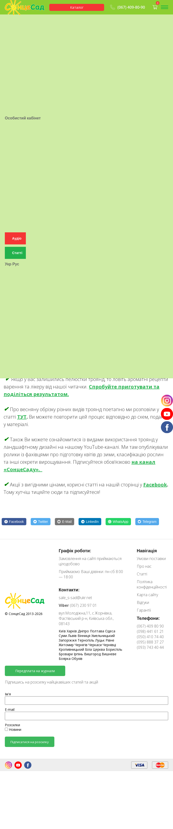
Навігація (147, 550)
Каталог (77, 7)
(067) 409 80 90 (150, 626)
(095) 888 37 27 (150, 642)
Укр (8, 386)
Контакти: (69, 590)
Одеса (110, 631)
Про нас (12, 25)
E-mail (9, 709)
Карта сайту (147, 594)
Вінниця (84, 635)
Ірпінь (79, 654)
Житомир (67, 644)
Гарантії (12, 41)
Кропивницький (72, 649)
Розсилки (12, 725)
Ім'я (8, 694)
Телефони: (148, 618)
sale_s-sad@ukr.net (75, 597)
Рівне (110, 640)
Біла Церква (95, 649)
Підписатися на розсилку (29, 742)
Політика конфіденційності (152, 584)
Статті (10, 36)
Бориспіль (114, 649)
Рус (15, 386)
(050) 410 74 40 (150, 636)
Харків (72, 631)
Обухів (77, 658)
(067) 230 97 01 (78, 605)
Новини (13, 729)
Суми (63, 635)
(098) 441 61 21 (150, 631)
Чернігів (81, 644)
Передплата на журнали (35, 671)
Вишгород (93, 654)
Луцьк (100, 640)
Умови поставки (20, 20)
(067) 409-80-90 (127, 7)
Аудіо (17, 360)
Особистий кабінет (23, 199)
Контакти (13, 31)
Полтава (97, 631)
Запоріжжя (68, 640)
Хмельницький (103, 635)
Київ (63, 631)
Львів (73, 635)
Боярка (65, 658)
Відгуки (143, 602)
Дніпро (84, 631)
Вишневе (109, 654)
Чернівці (109, 644)
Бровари (66, 654)
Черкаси (95, 644)
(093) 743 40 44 (150, 647)
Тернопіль (86, 640)
